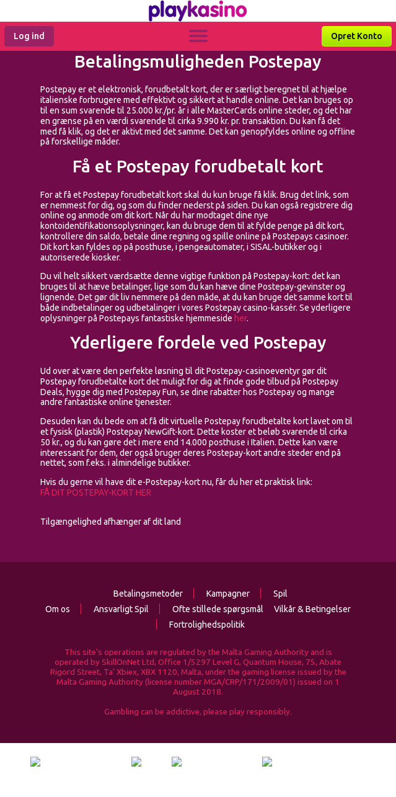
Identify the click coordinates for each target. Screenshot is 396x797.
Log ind (29, 36)
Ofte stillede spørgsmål (211, 609)
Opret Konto (356, 36)
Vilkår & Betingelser (312, 609)
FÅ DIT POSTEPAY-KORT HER (95, 492)
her (240, 318)
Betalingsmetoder (148, 594)
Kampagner (221, 594)
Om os (57, 609)
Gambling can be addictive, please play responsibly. (198, 711)
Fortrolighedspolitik (200, 625)
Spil (274, 594)
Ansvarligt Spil (115, 609)
